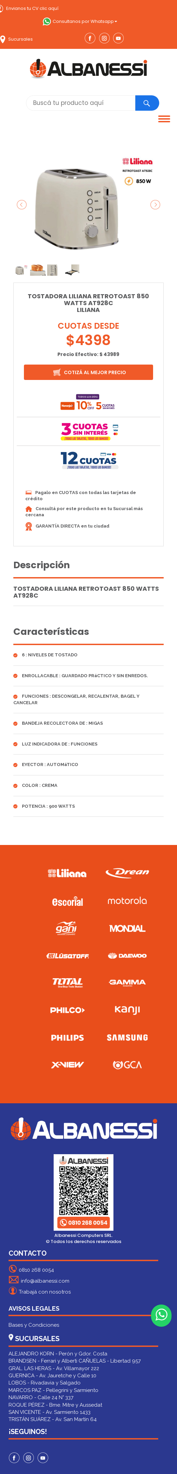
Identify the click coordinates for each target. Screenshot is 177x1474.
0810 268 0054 (31, 1269)
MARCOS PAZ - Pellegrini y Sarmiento (53, 1390)
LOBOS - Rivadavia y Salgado (45, 1383)
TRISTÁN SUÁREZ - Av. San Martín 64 (53, 1419)
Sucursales (16, 39)
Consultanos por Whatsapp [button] (80, 21)
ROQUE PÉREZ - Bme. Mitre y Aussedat (55, 1405)
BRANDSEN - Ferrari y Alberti (43, 1361)
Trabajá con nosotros (40, 1290)
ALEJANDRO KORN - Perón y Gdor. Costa (58, 1354)
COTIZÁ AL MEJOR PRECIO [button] (89, 372)
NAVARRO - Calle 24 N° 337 (41, 1397)
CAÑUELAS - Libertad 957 (110, 1361)
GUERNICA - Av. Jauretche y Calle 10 (52, 1376)
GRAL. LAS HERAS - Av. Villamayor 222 (54, 1368)
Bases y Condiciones (34, 1325)
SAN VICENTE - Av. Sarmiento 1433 (50, 1412)
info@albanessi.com (39, 1279)
